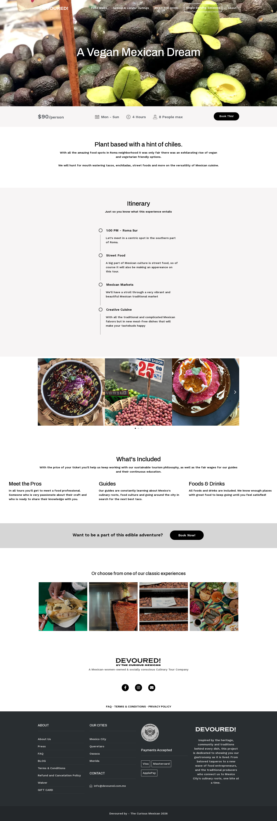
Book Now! (186, 535)
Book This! (226, 116)
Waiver (42, 782)
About (232, 8)
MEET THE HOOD (166, 8)
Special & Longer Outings (131, 8)
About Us (44, 739)
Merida (94, 761)
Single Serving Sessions (203, 7)
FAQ (109, 706)
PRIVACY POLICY (159, 706)
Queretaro (97, 746)
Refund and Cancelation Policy (59, 775)
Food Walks (99, 8)
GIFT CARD (45, 790)
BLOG (42, 761)
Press (42, 746)
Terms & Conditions (51, 768)
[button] (135, 428)
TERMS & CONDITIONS (130, 706)
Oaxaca (95, 753)
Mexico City (98, 739)
